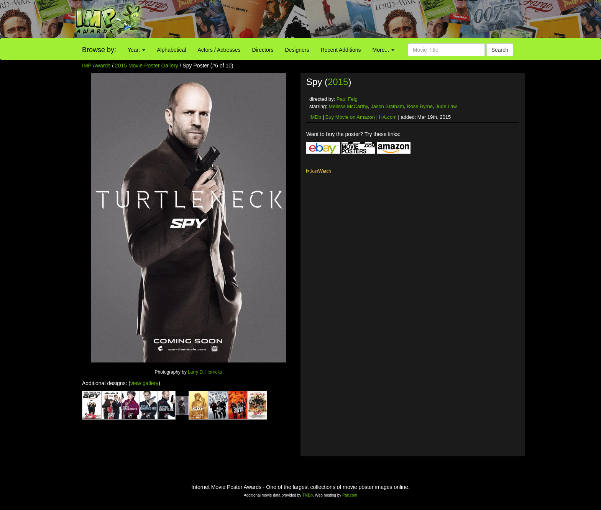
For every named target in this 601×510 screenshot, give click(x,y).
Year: (136, 50)
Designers (297, 50)
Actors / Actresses (218, 50)
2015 (338, 82)
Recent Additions (341, 50)
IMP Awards (96, 65)
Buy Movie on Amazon (350, 117)
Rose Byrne (420, 106)
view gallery (144, 383)
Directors (262, 50)
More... (383, 50)
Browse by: (99, 50)
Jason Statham (387, 106)
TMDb (307, 495)
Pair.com (349, 495)
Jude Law (446, 106)
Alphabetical (171, 50)
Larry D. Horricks (205, 372)
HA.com (388, 117)
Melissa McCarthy (348, 106)
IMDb (315, 117)
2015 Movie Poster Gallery (146, 65)
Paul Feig (347, 99)
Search (499, 50)
